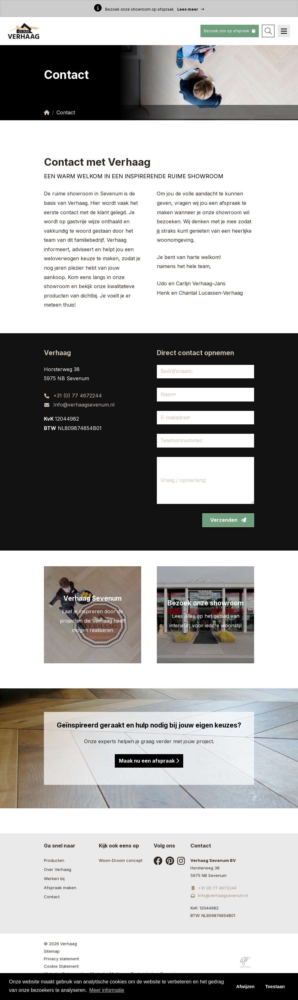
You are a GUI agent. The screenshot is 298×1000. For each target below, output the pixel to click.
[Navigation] (284, 31)
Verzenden (228, 520)
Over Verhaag (57, 869)
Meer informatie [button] (106, 990)
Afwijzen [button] (245, 986)
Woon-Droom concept (120, 860)
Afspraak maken (60, 887)
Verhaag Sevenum (92, 598)
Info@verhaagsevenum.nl (83, 405)
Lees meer (190, 9)
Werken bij (54, 878)
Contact (52, 896)
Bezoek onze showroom (206, 603)
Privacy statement (61, 958)
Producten (54, 860)
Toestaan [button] (275, 986)
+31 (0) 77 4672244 (77, 395)
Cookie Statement (61, 966)
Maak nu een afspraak (149, 761)
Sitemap (52, 951)
